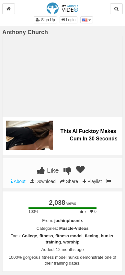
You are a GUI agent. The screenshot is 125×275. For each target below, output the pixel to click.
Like (48, 170)
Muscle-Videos (74, 228)
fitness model (69, 235)
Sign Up (45, 20)
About (18, 181)
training (53, 242)
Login (68, 20)
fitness (46, 235)
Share (69, 181)
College (29, 235)
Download (43, 181)
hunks (107, 235)
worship (71, 242)
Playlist (92, 181)
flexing (91, 235)
